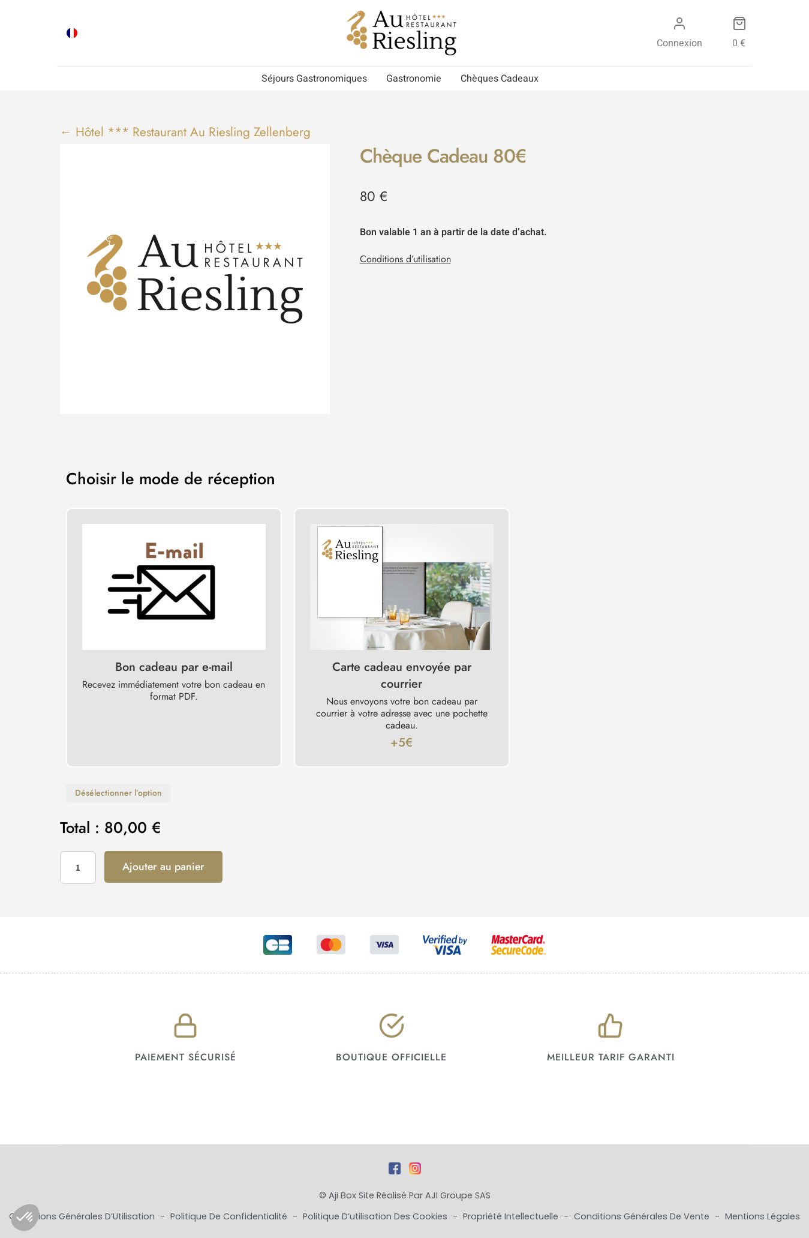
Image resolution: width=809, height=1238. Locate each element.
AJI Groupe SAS (458, 1195)
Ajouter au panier (163, 866)
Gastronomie (413, 78)
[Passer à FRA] (72, 33)
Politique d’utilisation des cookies (376, 1216)
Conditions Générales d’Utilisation (83, 1216)
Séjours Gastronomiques (314, 78)
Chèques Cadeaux (500, 78)
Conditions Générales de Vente (643, 1216)
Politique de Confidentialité (230, 1216)
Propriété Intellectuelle (512, 1216)
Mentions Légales (762, 1216)
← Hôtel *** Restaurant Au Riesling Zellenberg (185, 132)
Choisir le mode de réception (170, 478)
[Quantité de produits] (78, 868)
